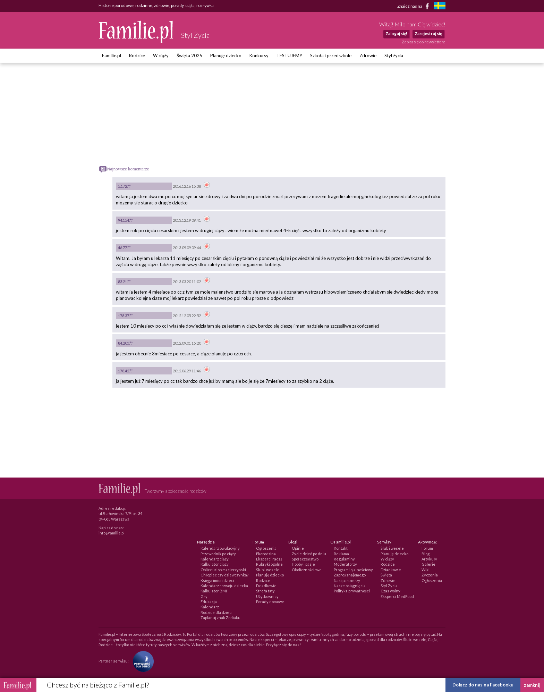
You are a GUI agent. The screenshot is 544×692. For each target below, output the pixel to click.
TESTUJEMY (289, 55)
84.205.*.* (125, 343)
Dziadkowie (266, 585)
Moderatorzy (345, 564)
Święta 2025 (189, 55)
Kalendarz (210, 607)
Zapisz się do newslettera (423, 41)
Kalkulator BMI (214, 591)
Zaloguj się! (396, 33)
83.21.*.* (124, 281)
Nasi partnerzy (347, 580)
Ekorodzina (266, 553)
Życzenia (430, 575)
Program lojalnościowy (353, 569)
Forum (427, 548)
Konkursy (259, 55)
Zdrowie (367, 55)
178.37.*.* (125, 315)
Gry (204, 596)
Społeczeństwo (305, 559)
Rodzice (137, 55)
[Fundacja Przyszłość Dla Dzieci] (141, 661)
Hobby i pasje (303, 564)
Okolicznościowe (307, 569)
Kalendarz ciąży (215, 559)
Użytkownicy (267, 596)
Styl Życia (389, 585)
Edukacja (209, 601)
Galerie (428, 564)
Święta (386, 575)
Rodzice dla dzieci (216, 612)
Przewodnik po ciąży (218, 553)
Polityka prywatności (352, 591)
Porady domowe (270, 601)
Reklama (341, 553)
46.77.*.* (124, 247)
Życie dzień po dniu (309, 553)
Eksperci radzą (269, 559)
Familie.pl (111, 55)
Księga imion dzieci (217, 580)
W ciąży (161, 55)
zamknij (532, 685)
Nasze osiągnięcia (350, 585)
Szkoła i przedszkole (330, 55)
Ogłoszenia (266, 548)
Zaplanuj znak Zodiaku (220, 617)
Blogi (426, 553)
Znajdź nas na (414, 6)
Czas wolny (390, 591)
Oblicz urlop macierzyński (223, 569)
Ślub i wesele (267, 569)
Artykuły (429, 559)
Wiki (426, 569)
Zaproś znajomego (350, 575)
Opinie (298, 548)
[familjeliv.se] (439, 6)
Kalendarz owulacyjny (220, 548)
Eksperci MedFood (397, 596)
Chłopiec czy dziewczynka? (224, 575)
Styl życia (393, 55)
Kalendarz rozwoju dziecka (224, 585)
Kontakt (341, 548)
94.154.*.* (125, 220)
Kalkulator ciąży (215, 564)
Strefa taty (265, 591)
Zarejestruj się (428, 33)
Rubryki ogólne (269, 564)
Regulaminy (344, 559)
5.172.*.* (124, 186)
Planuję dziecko (225, 55)
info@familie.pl (112, 533)
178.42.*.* (125, 371)
